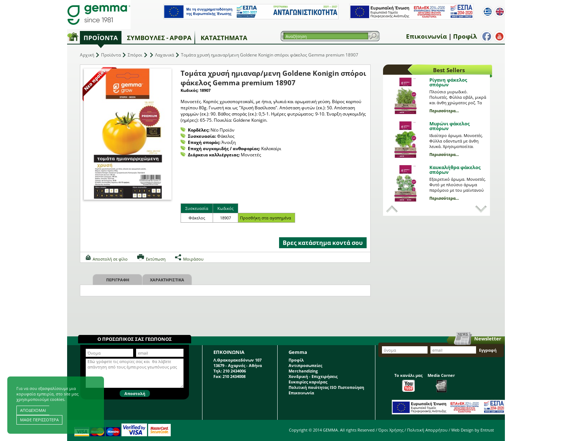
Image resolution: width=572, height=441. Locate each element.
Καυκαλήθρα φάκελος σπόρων (454, 169)
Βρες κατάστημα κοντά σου (323, 243)
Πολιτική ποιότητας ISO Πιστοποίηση (326, 387)
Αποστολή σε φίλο (110, 259)
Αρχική (87, 55)
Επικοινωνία (426, 36)
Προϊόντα (101, 38)
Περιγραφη (117, 279)
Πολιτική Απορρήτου (427, 430)
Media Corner (441, 382)
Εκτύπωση (156, 259)
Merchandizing (303, 371)
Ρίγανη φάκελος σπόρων (448, 82)
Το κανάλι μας (408, 382)
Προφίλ (465, 36)
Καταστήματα (224, 38)
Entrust (487, 430)
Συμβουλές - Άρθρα (159, 38)
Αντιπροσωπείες (305, 365)
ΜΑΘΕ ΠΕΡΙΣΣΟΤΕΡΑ (39, 419)
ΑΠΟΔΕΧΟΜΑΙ (33, 410)
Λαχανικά (164, 55)
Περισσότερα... (444, 110)
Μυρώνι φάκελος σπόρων (449, 126)
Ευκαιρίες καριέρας (308, 382)
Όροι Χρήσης (390, 430)
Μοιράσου (193, 259)
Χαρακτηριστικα (167, 279)
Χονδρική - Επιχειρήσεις (313, 376)
